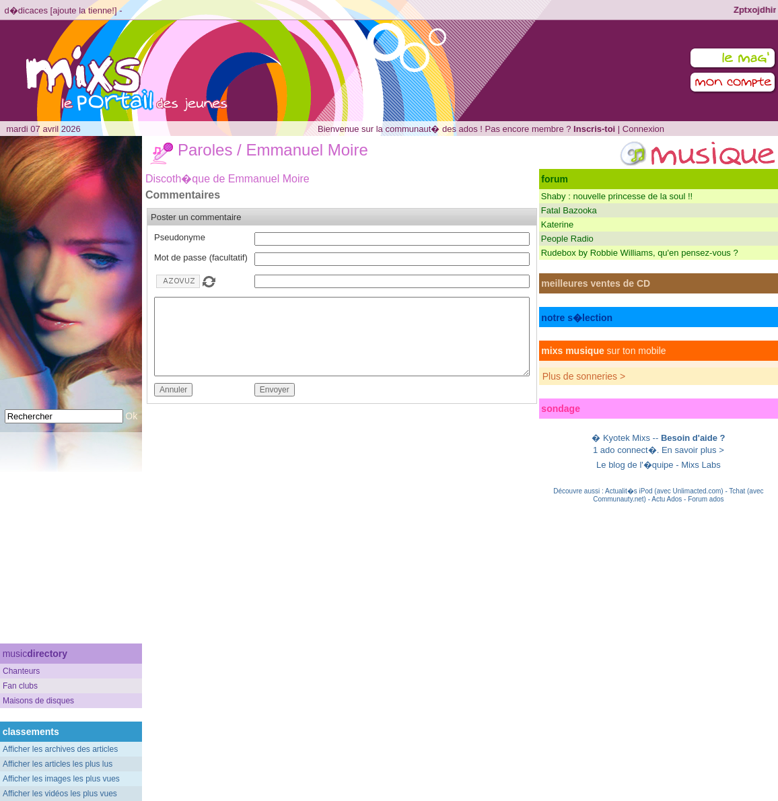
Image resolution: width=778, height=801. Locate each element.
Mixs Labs (701, 465)
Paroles (205, 150)
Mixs (641, 438)
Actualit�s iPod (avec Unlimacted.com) (664, 491)
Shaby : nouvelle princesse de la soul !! (617, 196)
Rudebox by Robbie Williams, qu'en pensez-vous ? (639, 253)
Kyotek (616, 438)
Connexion (643, 129)
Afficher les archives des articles (60, 749)
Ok (131, 416)
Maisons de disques (38, 700)
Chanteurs (21, 671)
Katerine (557, 224)
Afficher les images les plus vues (61, 778)
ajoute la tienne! (83, 10)
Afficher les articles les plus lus (57, 764)
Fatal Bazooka (569, 210)
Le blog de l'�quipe (635, 465)
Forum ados (705, 499)
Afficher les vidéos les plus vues (60, 793)
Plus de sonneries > (583, 376)
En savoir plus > (693, 450)
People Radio (567, 239)
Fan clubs (20, 686)
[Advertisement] (71, 552)
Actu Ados (666, 499)
